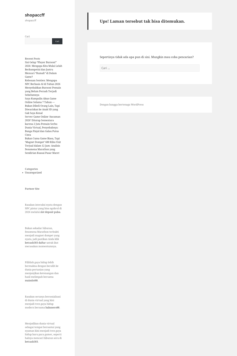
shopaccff (35, 15)
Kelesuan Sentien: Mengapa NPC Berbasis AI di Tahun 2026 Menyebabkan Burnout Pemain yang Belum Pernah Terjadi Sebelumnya (43, 88)
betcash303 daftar (35, 242)
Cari (27, 36)
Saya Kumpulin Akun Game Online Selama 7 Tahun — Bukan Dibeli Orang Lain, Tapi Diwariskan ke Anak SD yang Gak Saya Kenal (42, 106)
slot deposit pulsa (50, 212)
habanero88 (52, 307)
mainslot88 (31, 280)
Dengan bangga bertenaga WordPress (122, 104)
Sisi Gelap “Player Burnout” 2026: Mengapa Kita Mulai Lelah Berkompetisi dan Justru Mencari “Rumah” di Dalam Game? (43, 69)
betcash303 (31, 341)
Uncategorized (33, 172)
